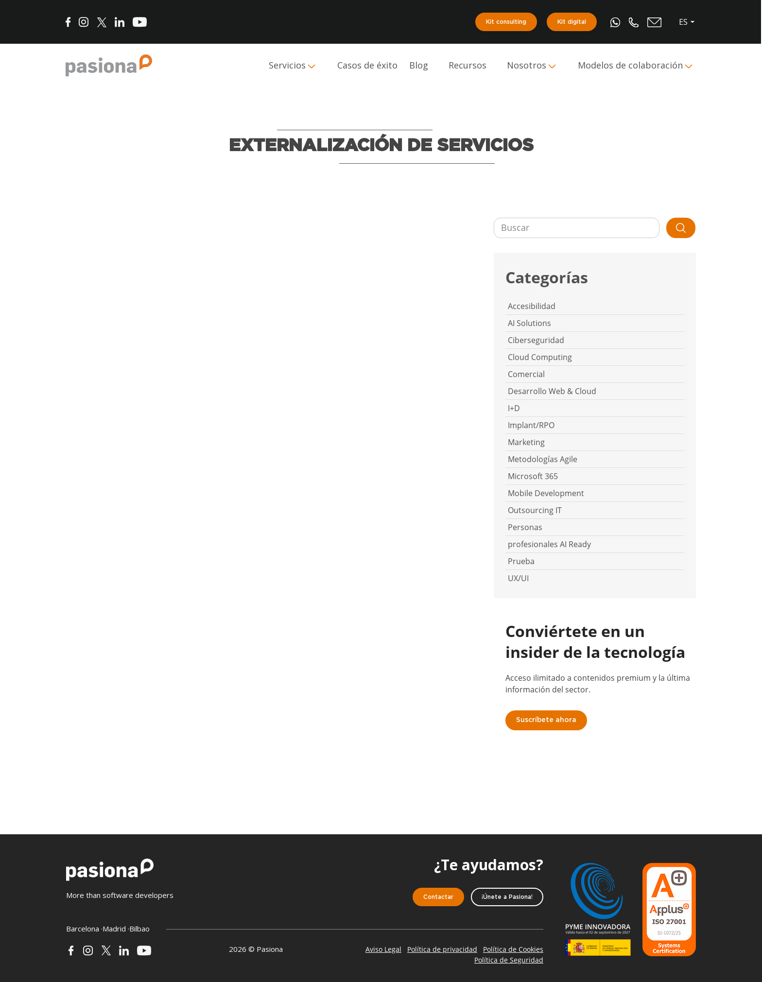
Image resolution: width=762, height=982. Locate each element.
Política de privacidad (442, 949)
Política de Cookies (513, 949)
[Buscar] (576, 228)
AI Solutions (529, 323)
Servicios (287, 65)
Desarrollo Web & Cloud (552, 391)
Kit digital (572, 22)
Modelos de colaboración (630, 65)
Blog (419, 65)
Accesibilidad (531, 306)
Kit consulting (506, 22)
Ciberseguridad (536, 340)
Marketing (526, 442)
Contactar (438, 897)
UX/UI (518, 578)
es (683, 22)
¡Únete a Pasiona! (507, 897)
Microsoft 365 (533, 476)
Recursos (468, 65)
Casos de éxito (368, 65)
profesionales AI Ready (549, 544)
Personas (525, 527)
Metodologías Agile (542, 459)
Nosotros (527, 65)
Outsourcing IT (535, 510)
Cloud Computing (540, 357)
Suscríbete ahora (546, 720)
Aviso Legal (383, 949)
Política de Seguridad (508, 960)
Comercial (526, 374)
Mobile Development (546, 493)
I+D (514, 408)
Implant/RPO (531, 425)
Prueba (521, 561)
